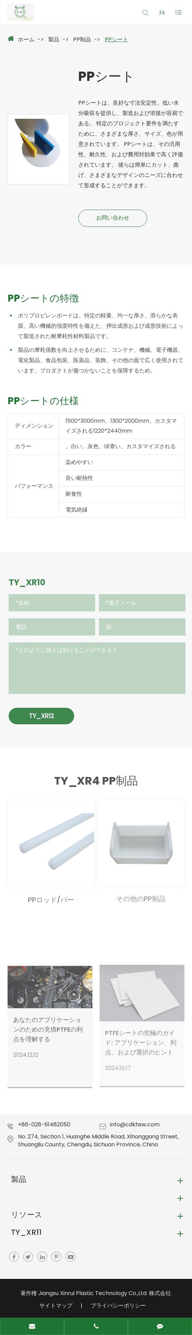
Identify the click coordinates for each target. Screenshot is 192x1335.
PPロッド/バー (51, 896)
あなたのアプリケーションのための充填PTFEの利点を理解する (48, 1025)
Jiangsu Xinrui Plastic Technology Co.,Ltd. (93, 1293)
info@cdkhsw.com (135, 1124)
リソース (26, 1214)
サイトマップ (55, 1306)
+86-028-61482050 (44, 1124)
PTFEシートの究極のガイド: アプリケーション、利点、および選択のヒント (140, 1039)
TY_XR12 (44, 716)
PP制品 (82, 39)
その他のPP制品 (141, 895)
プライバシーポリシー (118, 1306)
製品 (53, 39)
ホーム (26, 39)
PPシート (116, 39)
